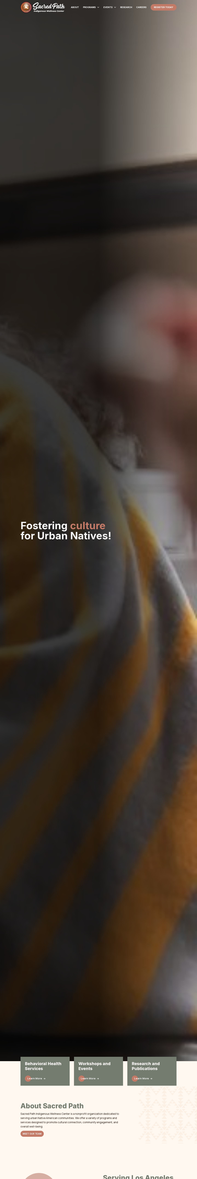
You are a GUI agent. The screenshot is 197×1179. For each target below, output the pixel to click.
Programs (89, 7)
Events (108, 7)
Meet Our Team (32, 1133)
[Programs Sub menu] (98, 7)
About (75, 7)
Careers (141, 7)
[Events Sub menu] (115, 7)
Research (126, 7)
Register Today (163, 7)
